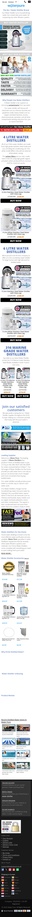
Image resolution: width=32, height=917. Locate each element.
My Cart (4, 2)
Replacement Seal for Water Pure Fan (8, 639)
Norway (4, 891)
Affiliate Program (8, 801)
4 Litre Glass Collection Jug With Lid (8, 617)
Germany (5, 888)
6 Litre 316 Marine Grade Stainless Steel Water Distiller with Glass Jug (8, 384)
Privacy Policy (8, 857)
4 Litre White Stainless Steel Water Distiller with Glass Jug (16, 233)
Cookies (5, 840)
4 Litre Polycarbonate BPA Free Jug (23, 617)
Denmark (15, 888)
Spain (4, 880)
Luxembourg (16, 891)
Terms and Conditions (11, 855)
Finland (15, 893)
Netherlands (5, 896)
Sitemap (6, 847)
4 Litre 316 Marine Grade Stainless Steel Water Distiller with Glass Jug (23, 384)
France (4, 882)
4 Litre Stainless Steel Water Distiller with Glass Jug (16, 193)
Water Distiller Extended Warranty (7, 573)
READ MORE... (6, 553)
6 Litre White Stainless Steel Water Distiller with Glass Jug (16, 332)
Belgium (15, 882)
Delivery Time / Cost (10, 845)
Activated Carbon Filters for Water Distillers (22, 574)
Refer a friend (7, 792)
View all (26, 558)
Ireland (15, 877)
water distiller (7, 796)
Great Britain (5, 877)
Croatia (4, 893)
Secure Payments (8, 810)
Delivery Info (7, 843)
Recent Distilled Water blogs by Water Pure (14, 721)
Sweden (4, 885)
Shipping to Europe (8, 874)
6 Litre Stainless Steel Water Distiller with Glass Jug (16, 292)
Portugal (15, 880)
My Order (6, 853)
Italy (14, 885)
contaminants (14, 105)
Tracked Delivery (8, 783)
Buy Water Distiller (16, 22)
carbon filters (10, 156)
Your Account (8, 838)
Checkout (11, 2)
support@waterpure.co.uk (11, 866)
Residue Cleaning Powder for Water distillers (22, 596)
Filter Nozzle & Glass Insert (23, 639)
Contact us (7, 859)
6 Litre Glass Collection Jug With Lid (8, 595)
